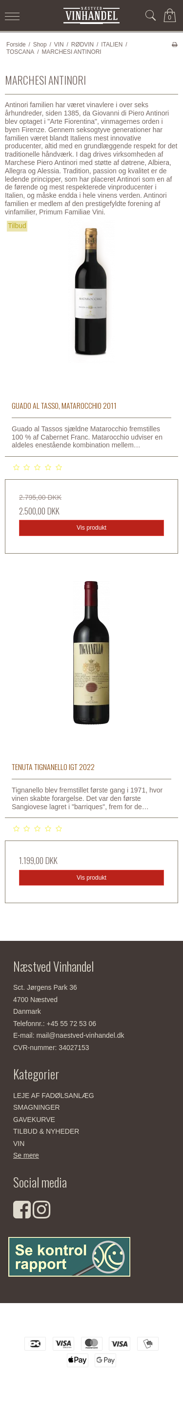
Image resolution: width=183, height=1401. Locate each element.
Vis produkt (91, 527)
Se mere (26, 1155)
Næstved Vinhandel (91, 1323)
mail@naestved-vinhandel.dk (80, 1035)
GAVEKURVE (34, 1119)
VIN (18, 1143)
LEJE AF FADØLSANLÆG (53, 1095)
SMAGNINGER (36, 1107)
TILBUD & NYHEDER (46, 1131)
